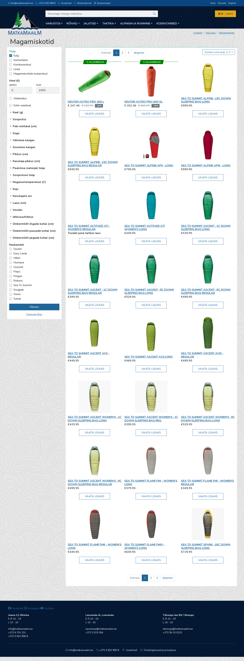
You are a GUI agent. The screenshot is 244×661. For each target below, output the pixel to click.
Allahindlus (20, 98)
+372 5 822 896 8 (45, 3)
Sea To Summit (22, 285)
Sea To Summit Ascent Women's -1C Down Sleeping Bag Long (95, 418)
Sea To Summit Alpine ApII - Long (148, 165)
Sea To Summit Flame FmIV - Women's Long (144, 546)
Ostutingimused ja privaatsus (158, 650)
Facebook (16, 608)
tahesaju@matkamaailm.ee (178, 629)
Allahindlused (82, 3)
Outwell (18, 267)
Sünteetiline (20, 60)
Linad (16, 69)
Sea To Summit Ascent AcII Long (148, 357)
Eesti (213, 3)
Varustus (211, 32)
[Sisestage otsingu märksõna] (101, 13)
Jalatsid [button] (90, 23)
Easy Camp (20, 253)
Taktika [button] (108, 23)
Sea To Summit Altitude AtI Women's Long (144, 227)
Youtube (47, 608)
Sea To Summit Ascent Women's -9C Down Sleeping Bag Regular (95, 482)
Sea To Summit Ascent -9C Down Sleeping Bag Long (149, 291)
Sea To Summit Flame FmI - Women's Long (150, 482)
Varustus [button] (53, 23)
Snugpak (18, 290)
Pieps (16, 272)
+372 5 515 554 (94, 632)
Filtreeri (34, 307)
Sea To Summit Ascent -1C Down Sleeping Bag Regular (92, 291)
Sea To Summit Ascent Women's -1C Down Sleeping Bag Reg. (151, 418)
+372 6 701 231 (17, 632)
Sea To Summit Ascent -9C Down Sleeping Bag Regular (205, 291)
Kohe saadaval (22, 105)
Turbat (17, 299)
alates (13, 85)
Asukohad (64, 3)
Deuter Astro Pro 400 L (86, 102)
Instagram (32, 608)
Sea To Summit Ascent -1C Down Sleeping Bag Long (205, 227)
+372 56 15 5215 (172, 632)
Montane (18, 262)
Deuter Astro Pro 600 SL (143, 102)
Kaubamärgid (102, 3)
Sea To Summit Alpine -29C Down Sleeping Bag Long (206, 100)
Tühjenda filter (34, 314)
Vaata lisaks (94, 114)
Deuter (17, 249)
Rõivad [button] (72, 23)
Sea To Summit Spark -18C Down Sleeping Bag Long (205, 546)
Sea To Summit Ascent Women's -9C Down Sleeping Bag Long (208, 418)
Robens (18, 281)
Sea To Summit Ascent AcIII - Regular (202, 355)
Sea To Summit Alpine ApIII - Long (205, 165)
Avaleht (197, 32)
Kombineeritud (22, 65)
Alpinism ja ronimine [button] (135, 23)
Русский (222, 3)
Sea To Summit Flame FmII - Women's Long (95, 546)
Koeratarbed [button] (167, 23)
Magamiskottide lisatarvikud (30, 74)
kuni (38, 85)
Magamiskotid (226, 32)
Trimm (17, 294)
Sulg (16, 55)
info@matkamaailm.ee (20, 3)
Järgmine (139, 53)
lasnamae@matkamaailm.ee (101, 629)
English (232, 3)
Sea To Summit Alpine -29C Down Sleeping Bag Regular (93, 163)
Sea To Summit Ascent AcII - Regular (88, 355)
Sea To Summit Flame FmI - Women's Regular (207, 482)
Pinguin (17, 276)
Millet (16, 258)
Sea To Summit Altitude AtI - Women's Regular (89, 227)
